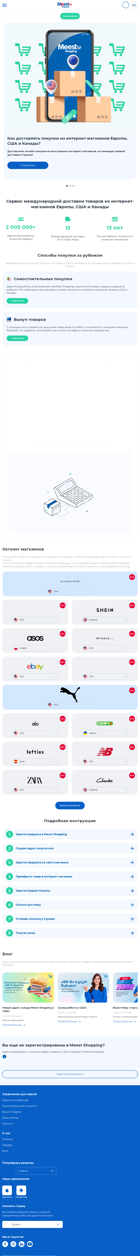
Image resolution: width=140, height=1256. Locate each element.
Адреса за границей (15, 1100)
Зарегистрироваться (70, 1074)
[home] (64, 5)
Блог (5, 1151)
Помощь (7, 1139)
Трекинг (7, 1123)
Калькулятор (70, 16)
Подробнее (28, 165)
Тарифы (7, 1145)
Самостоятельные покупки (19, 1106)
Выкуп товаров (11, 1111)
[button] (4, 5)
